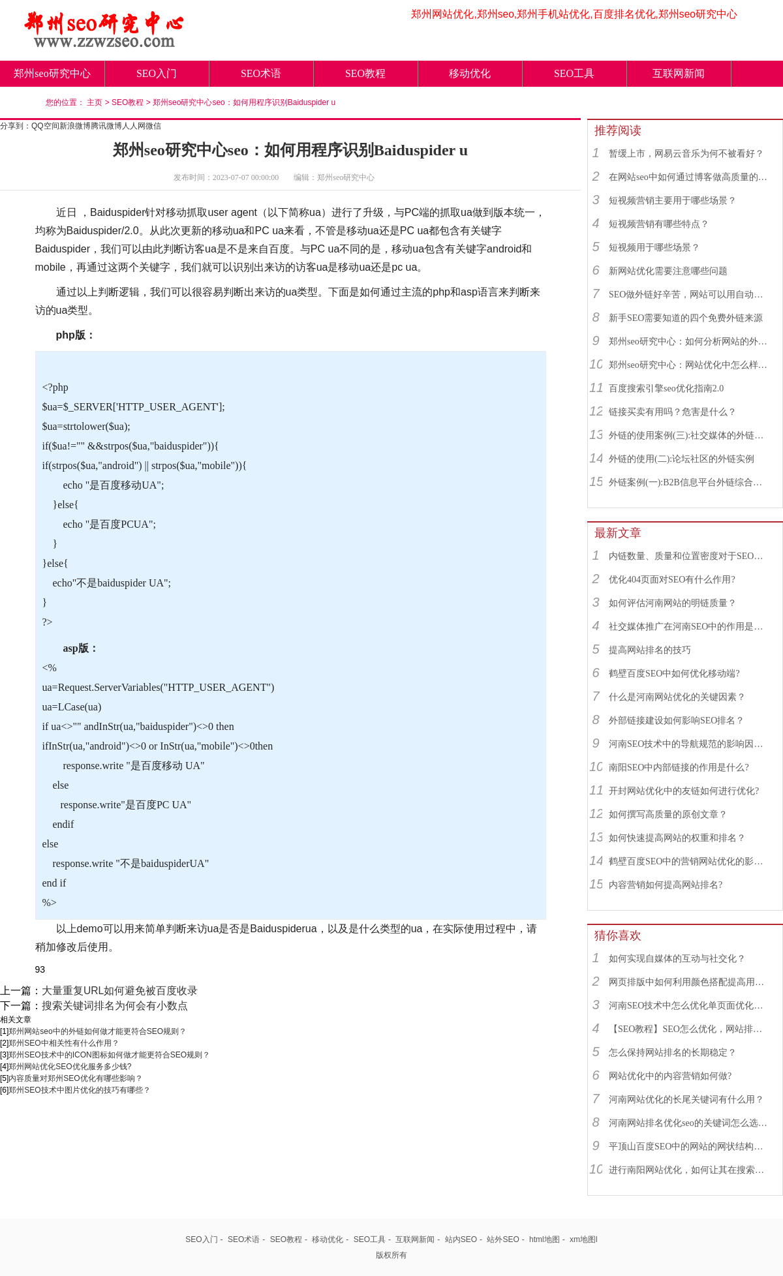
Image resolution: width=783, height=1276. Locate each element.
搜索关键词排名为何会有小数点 (115, 1005)
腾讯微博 (106, 125)
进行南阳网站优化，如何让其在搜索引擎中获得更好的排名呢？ (690, 1170)
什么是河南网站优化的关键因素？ (677, 697)
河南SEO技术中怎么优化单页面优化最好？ (690, 1005)
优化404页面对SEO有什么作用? (672, 580)
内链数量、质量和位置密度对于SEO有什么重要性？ (690, 556)
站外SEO (503, 1239)
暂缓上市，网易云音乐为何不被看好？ (686, 154)
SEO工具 (574, 73)
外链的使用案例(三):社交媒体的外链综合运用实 (690, 435)
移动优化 (470, 73)
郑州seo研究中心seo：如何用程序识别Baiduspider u (244, 102)
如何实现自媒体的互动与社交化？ (677, 959)
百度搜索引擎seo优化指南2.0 (666, 388)
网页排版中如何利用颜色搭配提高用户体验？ (690, 982)
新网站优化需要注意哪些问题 (668, 271)
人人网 (134, 125)
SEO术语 (261, 73)
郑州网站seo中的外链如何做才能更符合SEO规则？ (97, 1031)
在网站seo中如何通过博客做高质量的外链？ (690, 177)
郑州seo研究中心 (52, 73)
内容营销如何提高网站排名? (665, 885)
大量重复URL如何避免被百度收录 (120, 990)
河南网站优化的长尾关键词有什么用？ (686, 1099)
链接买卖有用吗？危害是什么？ (673, 412)
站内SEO (461, 1239)
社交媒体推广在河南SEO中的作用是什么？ (690, 626)
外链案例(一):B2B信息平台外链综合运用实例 (690, 482)
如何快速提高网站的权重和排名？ (677, 838)
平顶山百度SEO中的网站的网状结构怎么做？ (690, 1146)
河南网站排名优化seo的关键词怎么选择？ (690, 1123)
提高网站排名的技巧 (650, 650)
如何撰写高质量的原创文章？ (668, 814)
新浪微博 (75, 125)
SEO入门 (156, 73)
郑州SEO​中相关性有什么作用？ (63, 1043)
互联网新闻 (678, 73)
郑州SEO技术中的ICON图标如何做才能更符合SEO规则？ (109, 1054)
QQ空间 (45, 125)
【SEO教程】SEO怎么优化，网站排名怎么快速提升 (690, 1029)
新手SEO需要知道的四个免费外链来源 (686, 318)
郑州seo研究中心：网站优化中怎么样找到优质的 (690, 365)
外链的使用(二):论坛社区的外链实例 (681, 459)
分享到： (15, 125)
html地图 (544, 1239)
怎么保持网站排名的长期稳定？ (673, 1052)
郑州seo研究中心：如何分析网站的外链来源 (690, 341)
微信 (153, 125)
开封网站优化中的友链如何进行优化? (684, 791)
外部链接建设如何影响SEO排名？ (677, 720)
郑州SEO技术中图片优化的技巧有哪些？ (79, 1090)
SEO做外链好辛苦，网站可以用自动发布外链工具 (690, 294)
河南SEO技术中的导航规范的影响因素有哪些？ (690, 744)
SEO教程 (365, 73)
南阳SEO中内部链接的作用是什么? (679, 767)
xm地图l (584, 1239)
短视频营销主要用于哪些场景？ (673, 200)
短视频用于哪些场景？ (654, 247)
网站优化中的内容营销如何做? (670, 1076)
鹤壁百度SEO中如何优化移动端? (674, 673)
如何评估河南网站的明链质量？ (673, 603)
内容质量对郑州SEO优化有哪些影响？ (75, 1078)
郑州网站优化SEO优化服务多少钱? (69, 1066)
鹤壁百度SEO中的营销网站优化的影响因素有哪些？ (690, 861)
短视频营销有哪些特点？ (659, 224)
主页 (94, 102)
